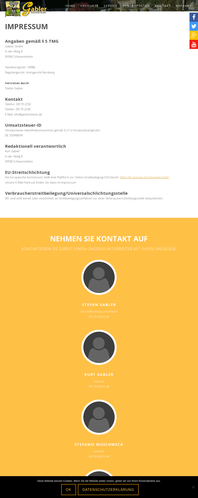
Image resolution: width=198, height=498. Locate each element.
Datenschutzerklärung (108, 490)
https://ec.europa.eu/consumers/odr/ (144, 177)
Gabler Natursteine (26, 9)
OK (68, 490)
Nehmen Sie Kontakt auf (99, 238)
